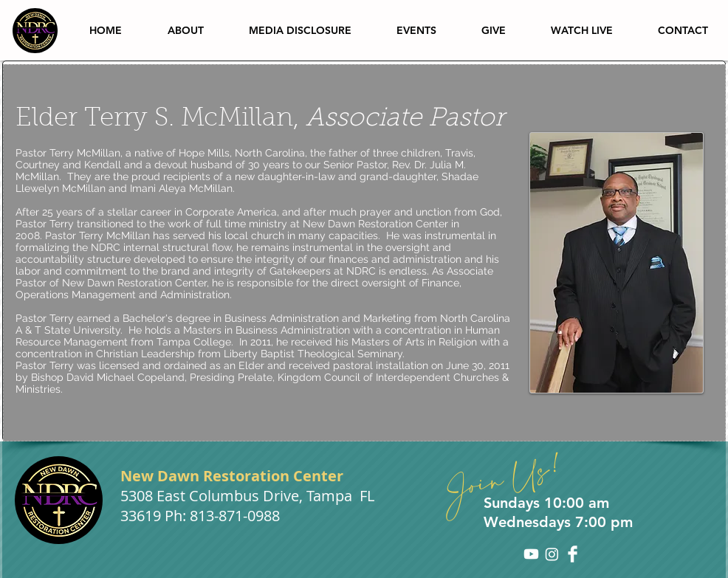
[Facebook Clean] (572, 554)
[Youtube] (531, 554)
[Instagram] (551, 554)
